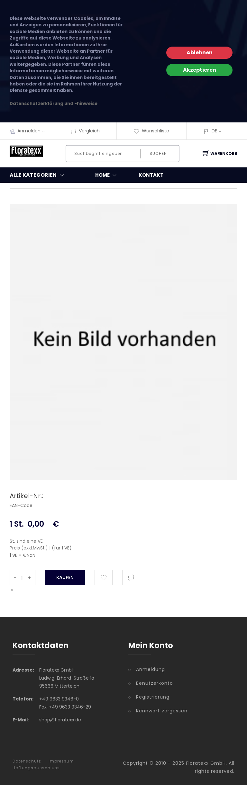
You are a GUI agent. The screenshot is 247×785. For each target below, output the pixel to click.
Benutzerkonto (154, 683)
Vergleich (85, 131)
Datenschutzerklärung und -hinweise (53, 104)
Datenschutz (27, 761)
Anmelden (33, 131)
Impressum (61, 761)
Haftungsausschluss (36, 768)
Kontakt (151, 175)
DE (214, 131)
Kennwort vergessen (162, 711)
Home (107, 175)
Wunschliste (151, 131)
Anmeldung (150, 669)
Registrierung (152, 697)
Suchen (158, 153)
